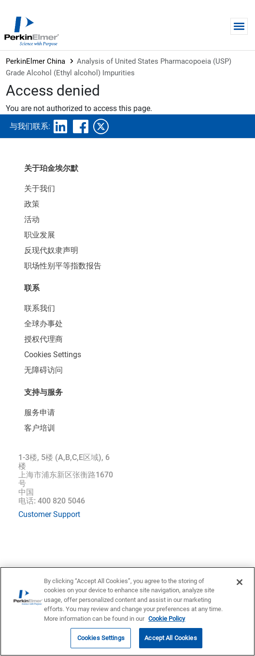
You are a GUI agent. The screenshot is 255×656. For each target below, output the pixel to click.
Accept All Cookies (170, 638)
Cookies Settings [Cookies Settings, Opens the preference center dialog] (101, 638)
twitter (101, 126)
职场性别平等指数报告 (62, 265)
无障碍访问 (43, 370)
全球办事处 (43, 323)
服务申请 (39, 412)
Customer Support (49, 514)
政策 (32, 204)
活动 (32, 219)
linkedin (60, 126)
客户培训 (39, 428)
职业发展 (39, 234)
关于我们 (39, 188)
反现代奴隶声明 (51, 250)
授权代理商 (43, 339)
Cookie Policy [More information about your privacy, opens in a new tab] (166, 618)
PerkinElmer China (35, 61)
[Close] (239, 582)
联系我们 (39, 308)
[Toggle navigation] (239, 26)
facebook (80, 126)
